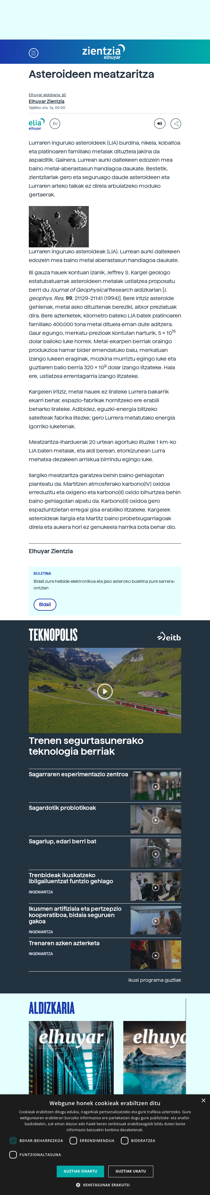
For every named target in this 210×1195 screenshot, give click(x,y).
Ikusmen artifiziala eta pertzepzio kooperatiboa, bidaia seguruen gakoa (75, 915)
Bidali (45, 604)
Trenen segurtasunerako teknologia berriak (86, 746)
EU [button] (55, 124)
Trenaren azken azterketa (64, 943)
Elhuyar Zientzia (46, 101)
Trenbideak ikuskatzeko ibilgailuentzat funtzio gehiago (71, 878)
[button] (33, 52)
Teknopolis (53, 634)
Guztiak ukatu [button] (131, 1171)
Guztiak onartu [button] (80, 1171)
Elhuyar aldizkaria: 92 (47, 95)
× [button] (203, 1101)
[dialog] (105, 1144)
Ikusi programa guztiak (154, 980)
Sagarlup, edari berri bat (62, 841)
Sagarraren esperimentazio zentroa (78, 774)
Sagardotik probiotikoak (62, 807)
